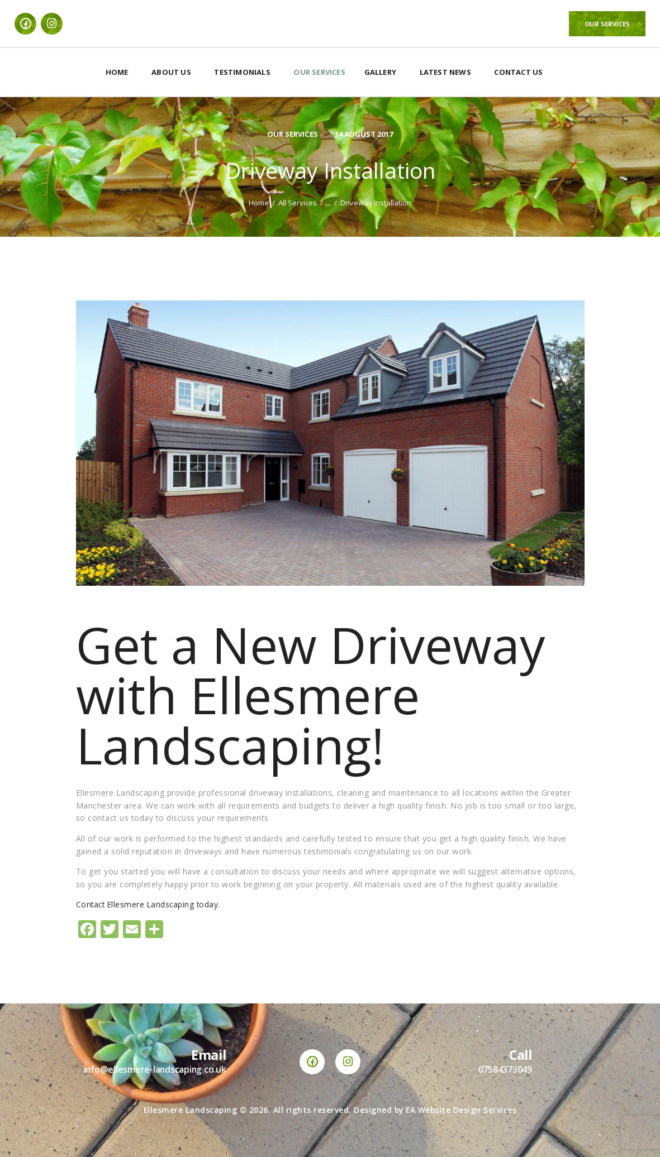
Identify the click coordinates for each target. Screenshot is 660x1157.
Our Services (290, 133)
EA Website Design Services (461, 1110)
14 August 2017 (365, 133)
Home (259, 203)
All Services (297, 203)
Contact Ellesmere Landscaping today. (150, 904)
